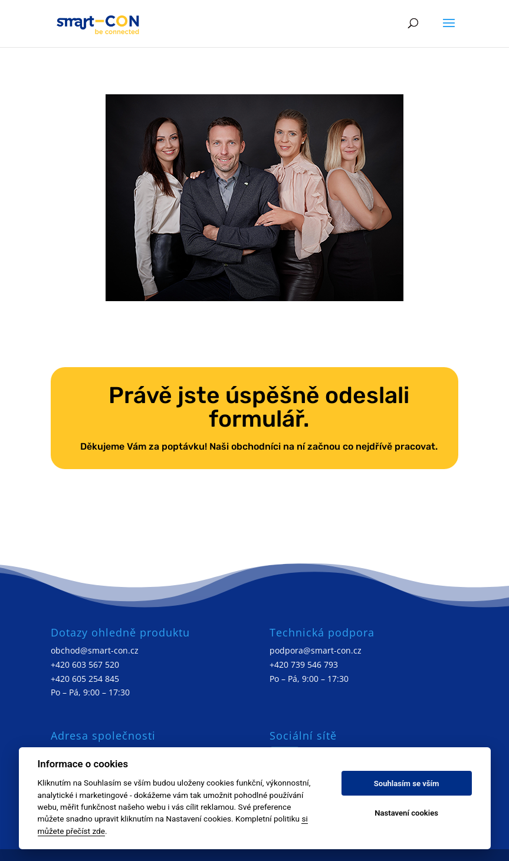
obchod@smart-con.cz (95, 650)
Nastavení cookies (406, 813)
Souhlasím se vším (406, 783)
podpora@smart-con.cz (316, 650)
